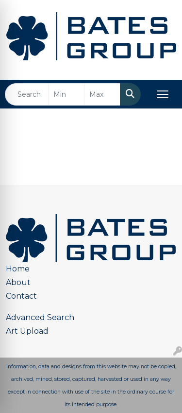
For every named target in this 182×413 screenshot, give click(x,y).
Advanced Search (40, 317)
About (18, 282)
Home (18, 268)
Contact (21, 296)
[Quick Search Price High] (102, 94)
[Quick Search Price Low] (66, 94)
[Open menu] (162, 94)
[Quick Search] (27, 94)
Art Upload (27, 331)
